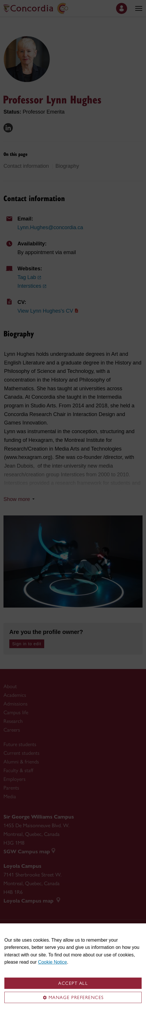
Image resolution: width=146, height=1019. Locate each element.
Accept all (73, 983)
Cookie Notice (52, 962)
